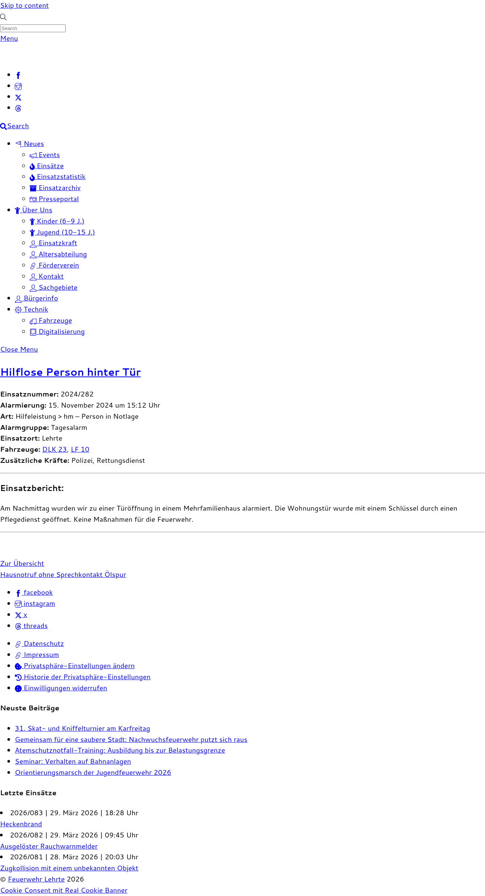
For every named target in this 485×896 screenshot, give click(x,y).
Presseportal (54, 198)
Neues (29, 143)
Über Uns (33, 210)
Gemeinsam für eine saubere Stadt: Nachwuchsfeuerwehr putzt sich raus (131, 739)
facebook (34, 592)
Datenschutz (39, 643)
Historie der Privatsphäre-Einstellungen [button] (83, 676)
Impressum (37, 654)
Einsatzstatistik (58, 176)
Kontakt (47, 276)
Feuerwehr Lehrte (36, 879)
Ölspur (114, 574)
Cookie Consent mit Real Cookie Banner (64, 890)
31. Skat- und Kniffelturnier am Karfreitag (82, 728)
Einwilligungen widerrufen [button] (61, 688)
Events (45, 154)
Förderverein (54, 265)
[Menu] (9, 38)
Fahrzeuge (51, 320)
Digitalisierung (57, 331)
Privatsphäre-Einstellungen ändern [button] (75, 665)
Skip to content (24, 5)
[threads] (18, 107)
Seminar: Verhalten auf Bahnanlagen (73, 761)
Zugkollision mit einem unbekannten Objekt (69, 868)
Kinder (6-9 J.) (57, 221)
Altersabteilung (58, 254)
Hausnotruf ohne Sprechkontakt (51, 574)
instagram (35, 603)
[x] (18, 96)
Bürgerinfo (36, 298)
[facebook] (18, 74)
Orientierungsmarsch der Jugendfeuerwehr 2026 (93, 772)
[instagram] (18, 85)
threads (31, 625)
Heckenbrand (21, 824)
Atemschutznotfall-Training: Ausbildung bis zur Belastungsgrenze (120, 750)
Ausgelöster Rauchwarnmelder (49, 846)
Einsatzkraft (53, 243)
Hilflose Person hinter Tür (70, 371)
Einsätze (47, 165)
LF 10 (80, 449)
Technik (31, 309)
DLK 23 (54, 449)
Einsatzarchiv (55, 187)
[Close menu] (19, 349)
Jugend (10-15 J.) (62, 232)
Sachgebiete (53, 287)
